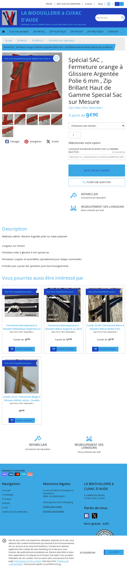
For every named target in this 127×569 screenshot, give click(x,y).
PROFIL (6, 503)
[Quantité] (74, 135)
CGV (5, 507)
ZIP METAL (22, 40)
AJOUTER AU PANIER (97, 170)
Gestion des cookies (52, 506)
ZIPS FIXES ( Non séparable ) (61, 40)
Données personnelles (53, 511)
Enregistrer (32, 142)
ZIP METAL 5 (37, 40)
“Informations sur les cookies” (28, 561)
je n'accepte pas (87, 552)
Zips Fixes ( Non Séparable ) (85, 107)
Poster (52, 142)
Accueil (8, 40)
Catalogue (7, 494)
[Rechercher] (123, 18)
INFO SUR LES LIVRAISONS (14, 511)
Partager (12, 142)
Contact (88, 3)
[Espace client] (108, 4)
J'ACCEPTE (114, 552)
